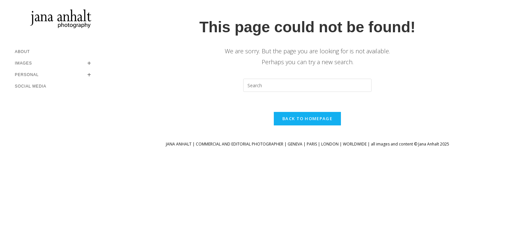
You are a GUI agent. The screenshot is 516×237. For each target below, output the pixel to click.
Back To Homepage (307, 118)
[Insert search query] (307, 85)
